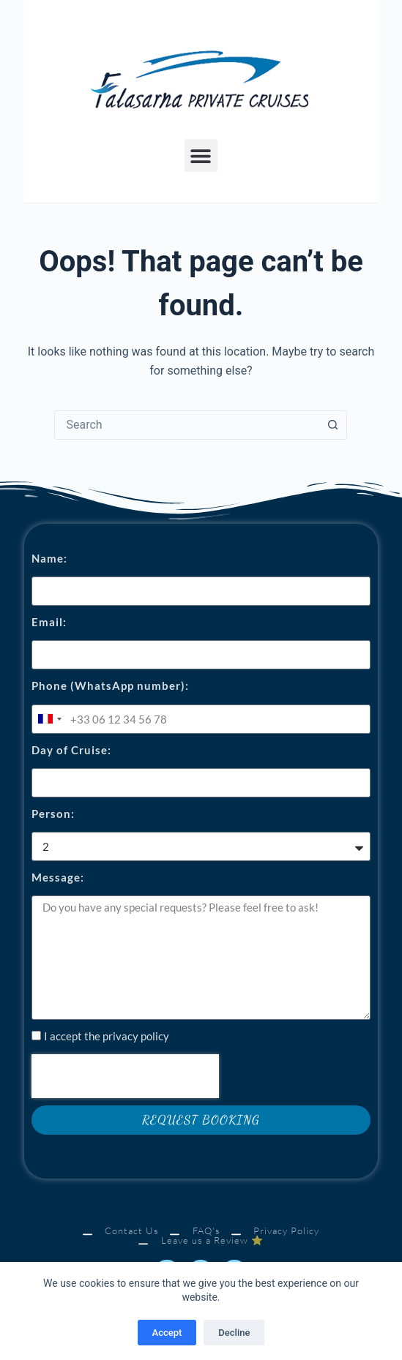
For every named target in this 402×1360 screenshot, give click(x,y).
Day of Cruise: (71, 749)
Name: (49, 558)
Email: (49, 621)
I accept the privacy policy (106, 1035)
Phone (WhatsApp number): (110, 685)
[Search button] (332, 425)
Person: (53, 813)
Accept (167, 1332)
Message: (57, 877)
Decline (234, 1332)
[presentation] (125, 1076)
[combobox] (187, 425)
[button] (201, 155)
